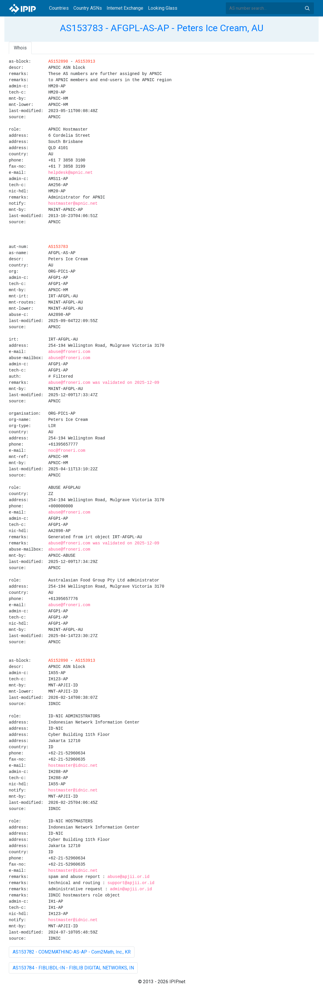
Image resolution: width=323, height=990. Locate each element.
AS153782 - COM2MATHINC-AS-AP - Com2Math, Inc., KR (72, 952)
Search (307, 8)
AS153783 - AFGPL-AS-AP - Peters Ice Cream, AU (161, 28)
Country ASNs (87, 8)
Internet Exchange (125, 8)
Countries (59, 8)
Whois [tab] (20, 48)
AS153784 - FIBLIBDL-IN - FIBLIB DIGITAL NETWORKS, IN (73, 968)
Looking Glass (162, 8)
